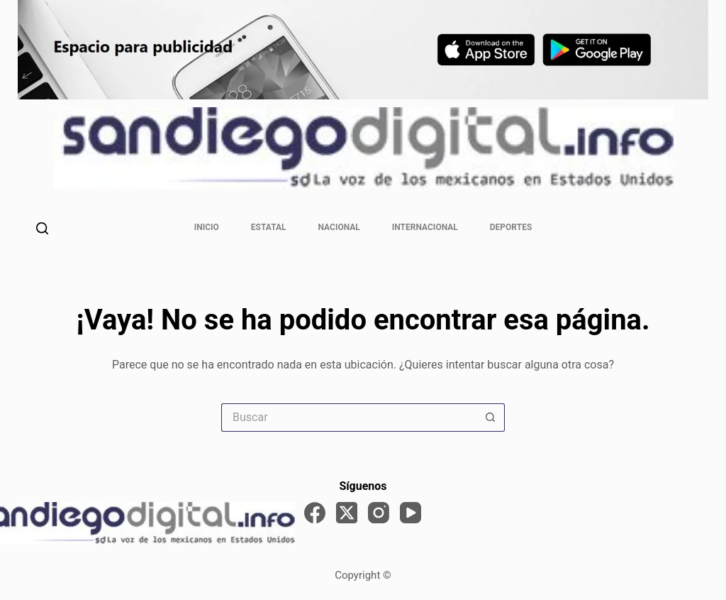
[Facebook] (314, 512)
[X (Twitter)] (346, 512)
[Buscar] (42, 228)
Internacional (425, 227)
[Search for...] (348, 417)
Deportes (511, 227)
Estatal (268, 227)
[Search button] (490, 417)
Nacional (339, 227)
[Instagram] (378, 512)
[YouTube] (410, 512)
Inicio (206, 227)
